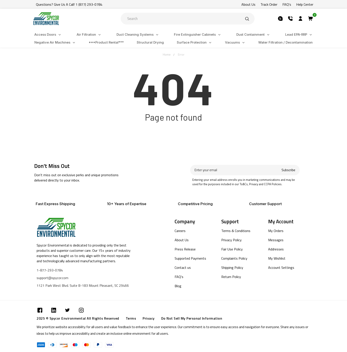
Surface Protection (195, 42)
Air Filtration (89, 34)
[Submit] (247, 19)
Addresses (276, 249)
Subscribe (288, 169)
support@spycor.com (52, 277)
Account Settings (281, 267)
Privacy (149, 318)
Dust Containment (253, 34)
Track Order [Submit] (268, 4)
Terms (131, 318)
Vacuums (235, 42)
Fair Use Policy (232, 249)
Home (167, 54)
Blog (178, 286)
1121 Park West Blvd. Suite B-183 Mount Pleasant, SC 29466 (83, 285)
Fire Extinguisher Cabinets (198, 34)
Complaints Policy (234, 258)
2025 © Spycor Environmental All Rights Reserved (78, 318)
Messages (275, 240)
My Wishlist (276, 258)
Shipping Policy (232, 267)
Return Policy (231, 276)
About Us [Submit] (248, 4)
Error (181, 54)
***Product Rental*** (106, 42)
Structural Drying (150, 42)
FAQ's (179, 276)
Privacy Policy (231, 240)
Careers (180, 230)
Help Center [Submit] (304, 4)
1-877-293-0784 (50, 270)
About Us (182, 240)
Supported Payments (190, 258)
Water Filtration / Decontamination (285, 42)
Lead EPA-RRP (299, 34)
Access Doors (48, 34)
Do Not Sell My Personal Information (191, 318)
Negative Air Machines (55, 42)
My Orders (275, 230)
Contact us (183, 267)
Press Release (185, 249)
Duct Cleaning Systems (138, 34)
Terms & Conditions (235, 230)
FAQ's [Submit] (286, 4)
